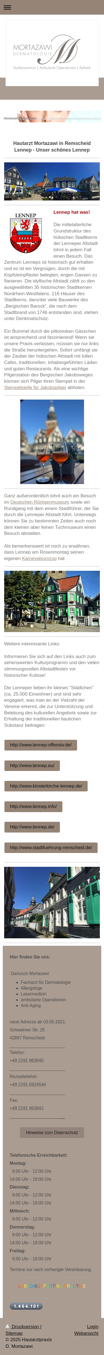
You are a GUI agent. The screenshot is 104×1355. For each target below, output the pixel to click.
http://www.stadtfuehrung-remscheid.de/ (51, 847)
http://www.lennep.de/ (32, 827)
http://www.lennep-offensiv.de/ (41, 745)
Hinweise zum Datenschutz (52, 1132)
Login (92, 1326)
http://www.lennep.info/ (33, 806)
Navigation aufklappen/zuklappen (52, 7)
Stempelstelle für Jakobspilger (35, 387)
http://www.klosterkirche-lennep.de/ (46, 786)
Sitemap (14, 1333)
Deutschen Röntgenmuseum (39, 502)
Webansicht (86, 1333)
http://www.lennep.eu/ (32, 765)
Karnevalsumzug (39, 558)
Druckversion (23, 1326)
